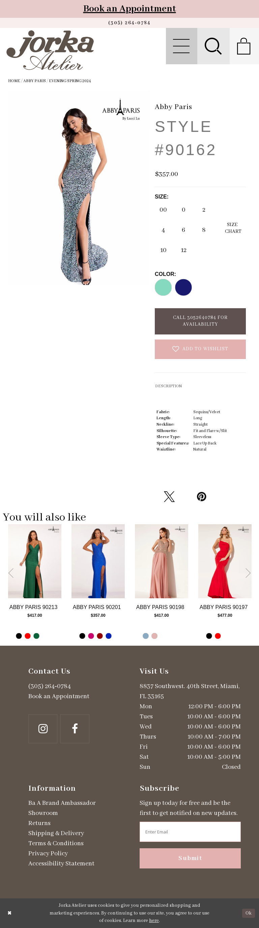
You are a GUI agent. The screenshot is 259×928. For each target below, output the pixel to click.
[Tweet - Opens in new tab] (169, 496)
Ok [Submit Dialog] (249, 913)
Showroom (43, 813)
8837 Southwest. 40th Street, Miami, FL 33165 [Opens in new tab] (189, 691)
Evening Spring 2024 (70, 80)
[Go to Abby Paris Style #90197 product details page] (225, 561)
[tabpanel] (34, 585)
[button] (181, 46)
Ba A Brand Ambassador (62, 803)
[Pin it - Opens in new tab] (201, 496)
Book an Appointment (129, 9)
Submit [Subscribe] (190, 858)
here (154, 921)
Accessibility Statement (61, 864)
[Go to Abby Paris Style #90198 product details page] (161, 561)
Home (14, 80)
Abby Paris (34, 80)
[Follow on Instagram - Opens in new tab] (42, 728)
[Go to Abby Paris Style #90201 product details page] (98, 561)
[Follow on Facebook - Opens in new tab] (74, 728)
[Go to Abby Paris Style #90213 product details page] (34, 561)
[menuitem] (181, 46)
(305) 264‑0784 (49, 686)
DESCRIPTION (168, 386)
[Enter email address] (190, 832)
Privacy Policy (48, 854)
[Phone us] (129, 23)
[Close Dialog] (9, 913)
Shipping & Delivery (56, 833)
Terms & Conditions (56, 844)
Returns (39, 823)
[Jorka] (50, 50)
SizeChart (233, 228)
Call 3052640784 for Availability (200, 321)
